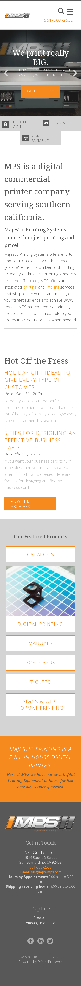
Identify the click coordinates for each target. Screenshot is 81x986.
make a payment (40, 138)
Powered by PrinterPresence (40, 961)
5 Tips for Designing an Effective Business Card (40, 440)
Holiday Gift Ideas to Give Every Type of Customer (37, 379)
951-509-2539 (58, 20)
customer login (21, 124)
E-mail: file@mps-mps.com (40, 872)
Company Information (40, 923)
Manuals (41, 643)
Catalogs (40, 554)
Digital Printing (40, 624)
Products (40, 917)
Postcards (41, 662)
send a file (62, 122)
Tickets (40, 682)
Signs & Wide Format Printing (40, 704)
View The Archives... (22, 503)
